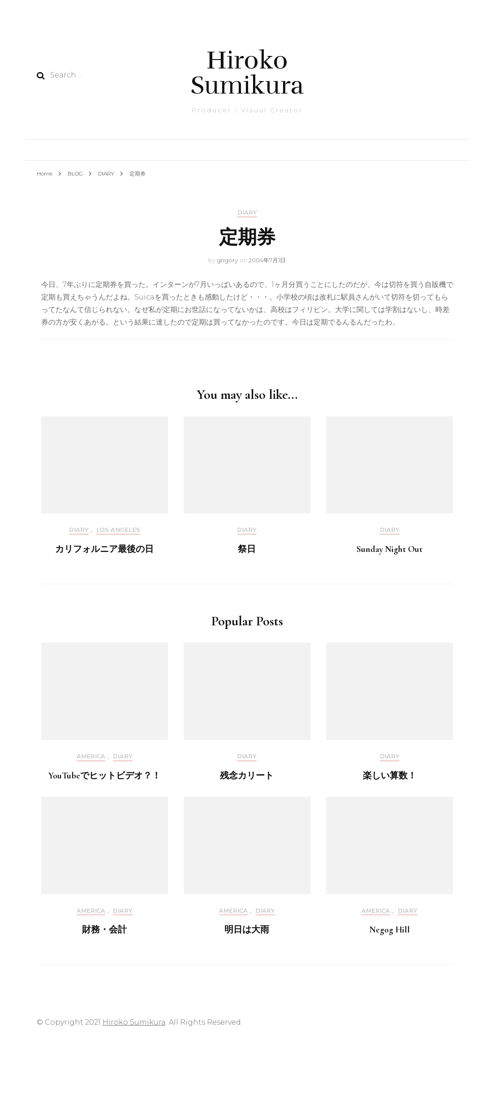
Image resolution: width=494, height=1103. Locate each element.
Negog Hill (389, 929)
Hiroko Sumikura (247, 73)
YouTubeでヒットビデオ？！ (104, 775)
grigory (227, 260)
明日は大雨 (246, 929)
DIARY (247, 212)
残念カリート (247, 775)
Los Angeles (118, 529)
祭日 (247, 549)
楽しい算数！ (390, 775)
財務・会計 (104, 929)
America (91, 756)
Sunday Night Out (389, 549)
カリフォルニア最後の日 (104, 549)
